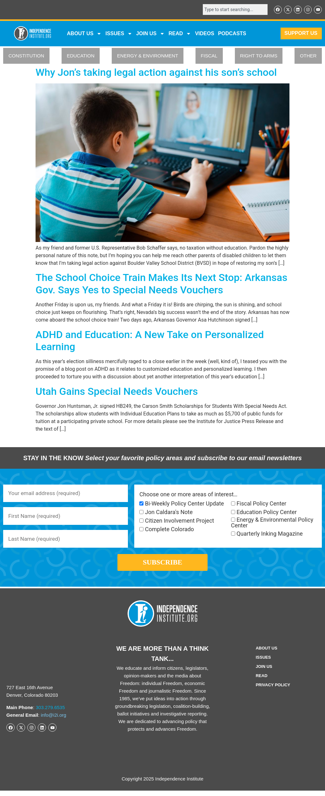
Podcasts (232, 33)
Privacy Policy (273, 690)
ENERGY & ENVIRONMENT (147, 56)
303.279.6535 (50, 712)
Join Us (264, 671)
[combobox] (233, 9)
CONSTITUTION (26, 56)
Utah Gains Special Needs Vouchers (117, 392)
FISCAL (209, 56)
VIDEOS (204, 33)
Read (262, 681)
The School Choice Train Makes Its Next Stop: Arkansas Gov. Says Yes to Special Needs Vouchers (162, 284)
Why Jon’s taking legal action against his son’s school (156, 73)
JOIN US (150, 34)
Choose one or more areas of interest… (188, 495)
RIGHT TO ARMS (258, 56)
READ (180, 34)
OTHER (308, 56)
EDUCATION (80, 56)
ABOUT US (84, 34)
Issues (118, 34)
